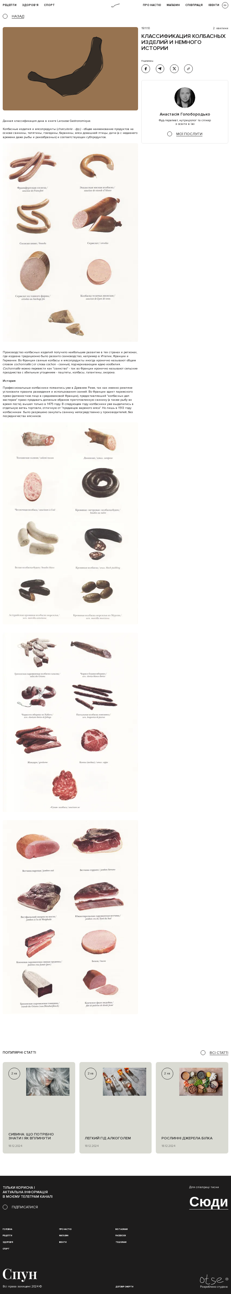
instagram (122, 1229)
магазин (63, 1235)
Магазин (173, 5)
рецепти (10, 5)
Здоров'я (30, 5)
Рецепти (7, 1235)
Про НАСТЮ (152, 5)
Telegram (121, 1242)
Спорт (49, 5)
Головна (7, 1229)
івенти (213, 5)
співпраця (194, 5)
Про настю (65, 1229)
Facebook (121, 1235)
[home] (115, 6)
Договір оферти (124, 1287)
